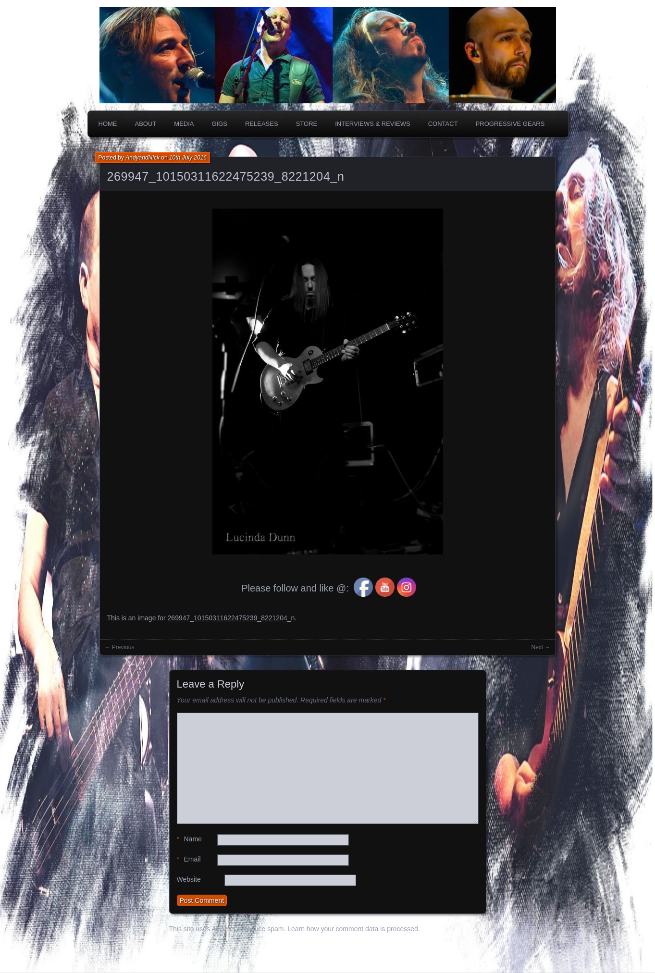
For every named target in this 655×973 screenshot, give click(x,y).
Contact (443, 123)
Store (307, 123)
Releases (261, 123)
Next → (540, 647)
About (146, 123)
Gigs (219, 123)
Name (189, 839)
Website (189, 879)
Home (108, 123)
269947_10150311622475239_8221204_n (226, 176)
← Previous (120, 647)
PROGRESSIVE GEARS (510, 123)
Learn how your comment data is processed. (353, 929)
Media (184, 123)
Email (189, 859)
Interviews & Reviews (372, 123)
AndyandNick (142, 157)
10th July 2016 (188, 157)
